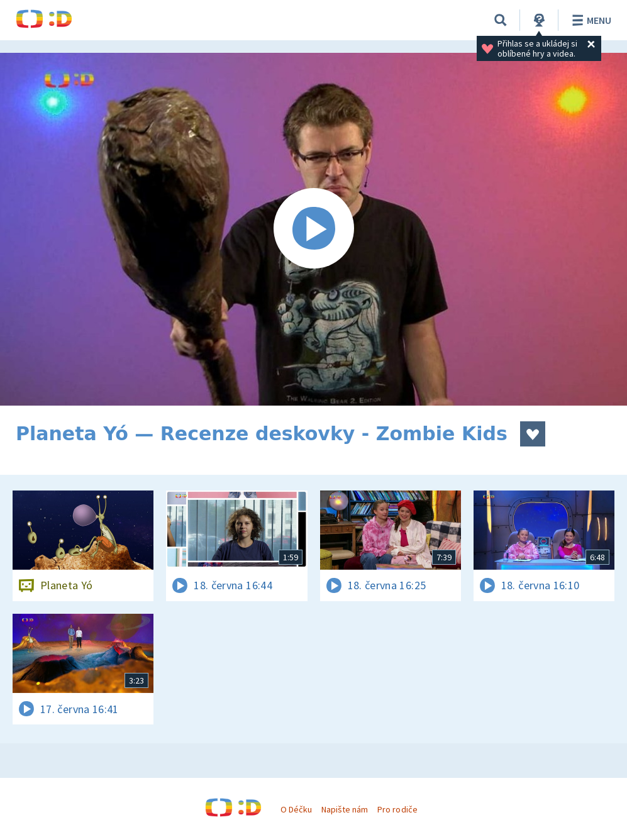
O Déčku (296, 809)
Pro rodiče (397, 809)
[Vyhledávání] (500, 20)
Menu (589, 20)
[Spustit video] (313, 229)
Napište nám (344, 809)
